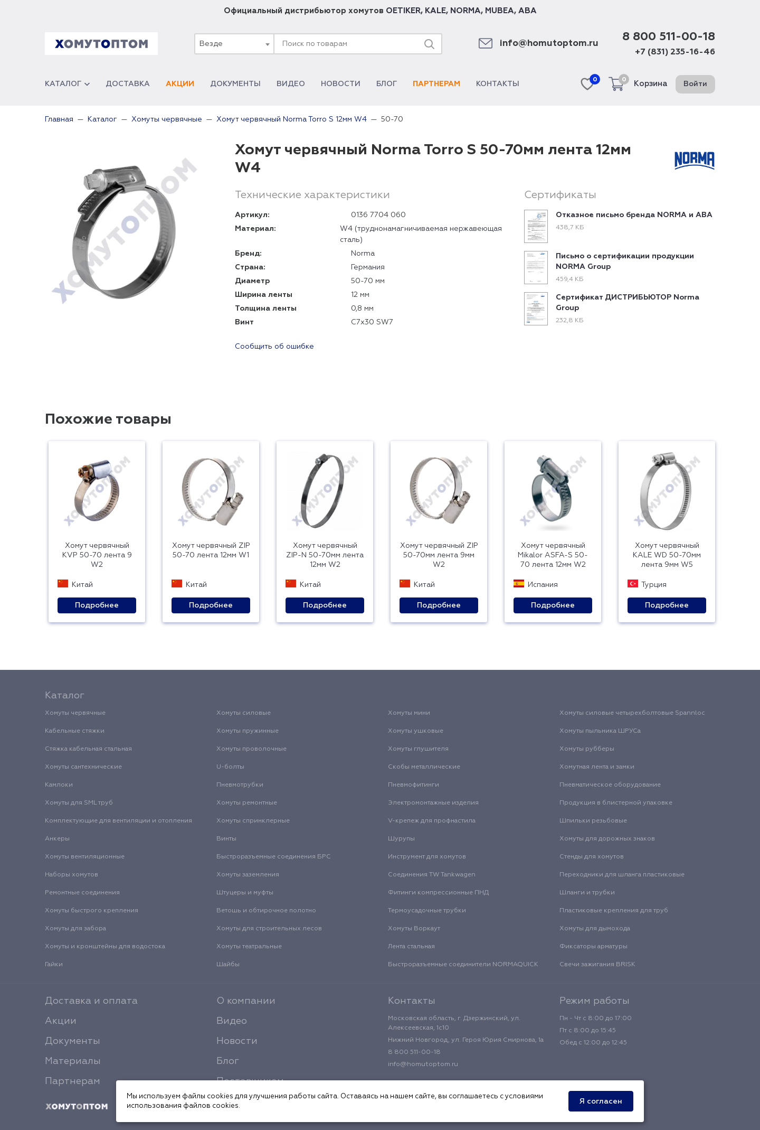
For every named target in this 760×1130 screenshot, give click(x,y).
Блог (386, 84)
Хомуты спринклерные (253, 821)
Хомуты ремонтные (246, 803)
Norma (363, 253)
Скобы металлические (424, 767)
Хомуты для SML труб (79, 803)
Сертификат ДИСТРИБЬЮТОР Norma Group (627, 303)
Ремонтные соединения (82, 893)
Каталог (67, 84)
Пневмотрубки (239, 785)
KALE (435, 11)
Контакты (497, 84)
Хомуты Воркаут (414, 929)
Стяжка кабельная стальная (88, 749)
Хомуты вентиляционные (85, 857)
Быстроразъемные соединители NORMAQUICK (463, 964)
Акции (180, 84)
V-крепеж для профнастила (432, 821)
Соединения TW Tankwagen (432, 875)
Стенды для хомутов (591, 857)
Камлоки (59, 785)
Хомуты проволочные (251, 749)
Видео (291, 84)
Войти (695, 84)
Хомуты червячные (75, 713)
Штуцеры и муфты (244, 893)
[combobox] (233, 43)
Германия (368, 267)
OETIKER (403, 11)
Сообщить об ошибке (274, 346)
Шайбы (228, 964)
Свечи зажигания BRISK (597, 964)
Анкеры (57, 839)
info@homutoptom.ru (549, 43)
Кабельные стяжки (74, 731)
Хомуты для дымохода (594, 929)
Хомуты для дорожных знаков (607, 839)
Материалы (73, 1061)
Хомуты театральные (249, 947)
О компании (246, 1001)
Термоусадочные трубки (427, 911)
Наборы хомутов (71, 875)
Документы (235, 84)
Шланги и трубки (587, 893)
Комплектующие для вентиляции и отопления (118, 821)
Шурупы (401, 839)
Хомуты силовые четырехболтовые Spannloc (632, 713)
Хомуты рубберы (586, 749)
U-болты (230, 767)
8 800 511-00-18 (668, 37)
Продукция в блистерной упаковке (615, 803)
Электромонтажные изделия (433, 803)
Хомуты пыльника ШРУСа (600, 731)
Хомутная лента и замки (596, 767)
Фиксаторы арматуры (593, 947)
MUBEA (499, 11)
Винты (226, 839)
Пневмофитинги (413, 785)
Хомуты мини (409, 713)
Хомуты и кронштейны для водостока (105, 947)
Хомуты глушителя (418, 749)
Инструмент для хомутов (427, 857)
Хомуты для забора (75, 929)
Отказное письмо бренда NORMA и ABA (634, 215)
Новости (340, 84)
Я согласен (601, 1101)
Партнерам (436, 84)
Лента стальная (411, 947)
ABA (527, 11)
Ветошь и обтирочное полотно (266, 911)
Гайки (54, 964)
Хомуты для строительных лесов (269, 929)
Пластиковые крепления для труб (613, 911)
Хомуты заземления (247, 875)
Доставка (128, 84)
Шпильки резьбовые (593, 821)
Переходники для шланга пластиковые (622, 875)
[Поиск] (429, 43)
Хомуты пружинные (247, 731)
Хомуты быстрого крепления (91, 911)
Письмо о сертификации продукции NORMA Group (625, 261)
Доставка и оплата (91, 1001)
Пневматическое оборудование (610, 785)
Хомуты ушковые (415, 731)
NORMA (465, 11)
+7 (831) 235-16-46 (675, 52)
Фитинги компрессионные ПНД (438, 893)
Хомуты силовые (243, 713)
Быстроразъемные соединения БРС (273, 857)
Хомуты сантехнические (83, 767)
